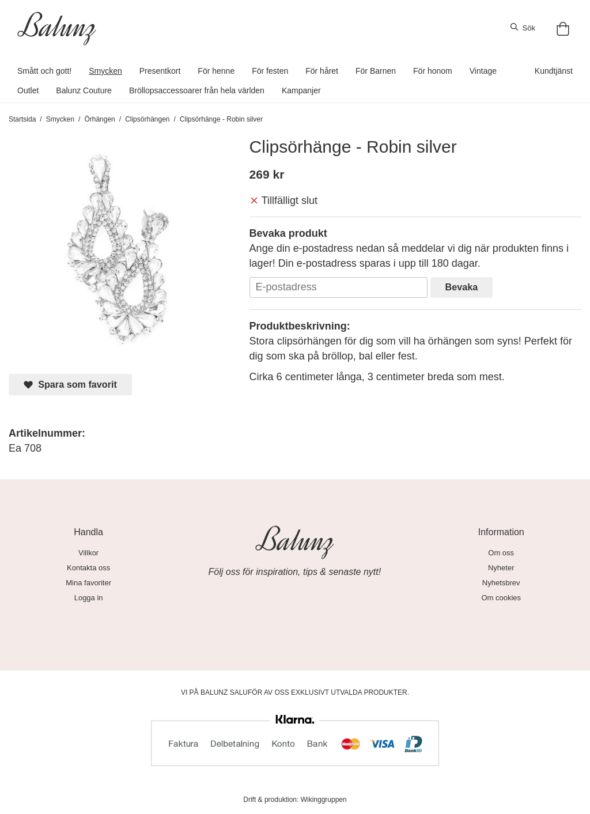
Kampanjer (301, 90)
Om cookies (501, 597)
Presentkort (160, 70)
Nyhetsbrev (501, 582)
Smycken (105, 70)
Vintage (483, 70)
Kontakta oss (88, 567)
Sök (522, 27)
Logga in (88, 597)
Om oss (501, 552)
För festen (270, 70)
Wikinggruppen (324, 800)
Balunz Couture (84, 90)
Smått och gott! (44, 70)
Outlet (28, 90)
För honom (432, 70)
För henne (216, 70)
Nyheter (501, 567)
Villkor (88, 552)
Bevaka (461, 287)
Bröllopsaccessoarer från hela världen (196, 90)
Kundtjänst (554, 70)
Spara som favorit (70, 384)
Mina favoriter (88, 582)
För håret (321, 70)
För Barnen (375, 70)
